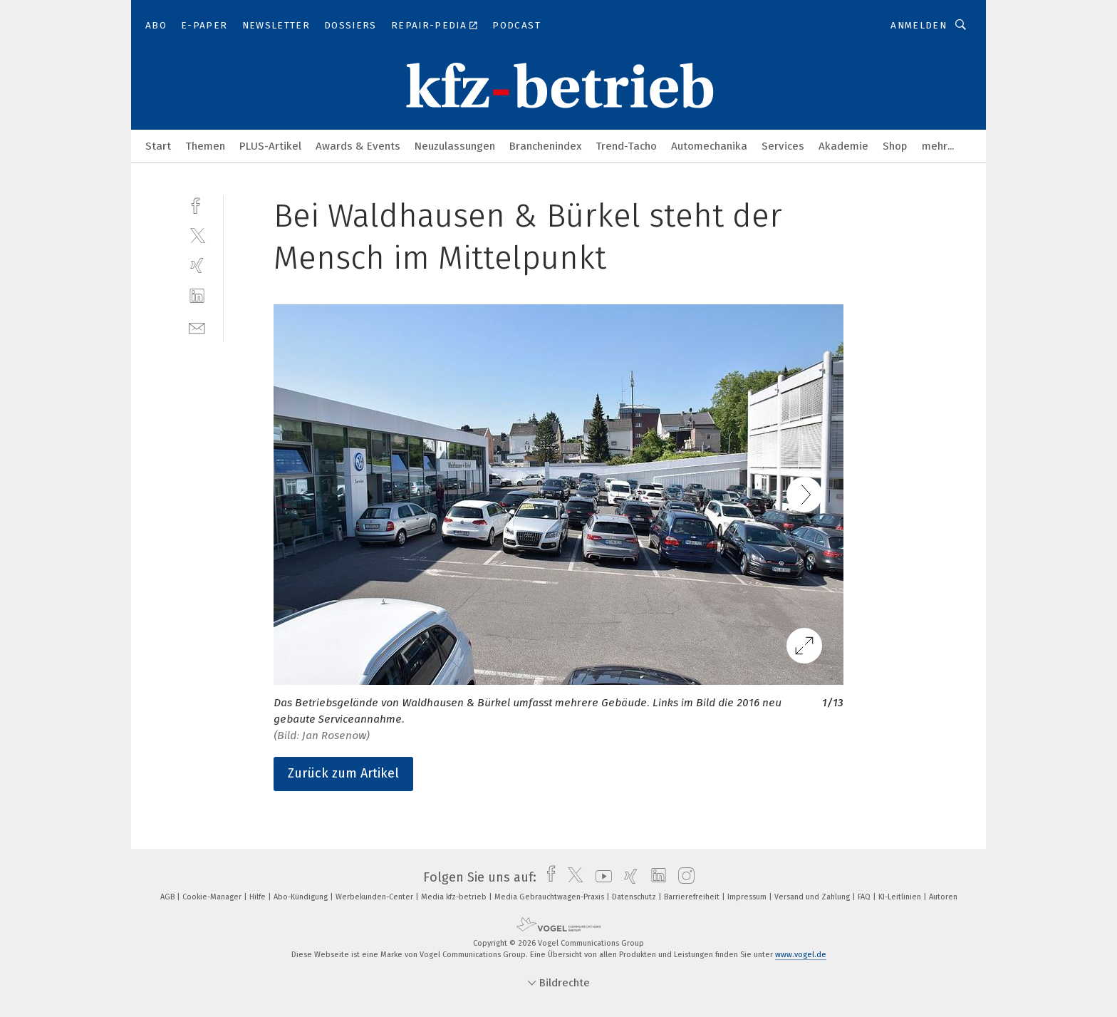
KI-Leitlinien (900, 897)
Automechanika (709, 146)
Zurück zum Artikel (343, 773)
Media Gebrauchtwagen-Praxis (550, 897)
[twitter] (197, 235)
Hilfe (258, 897)
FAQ (865, 897)
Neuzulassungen (455, 146)
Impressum (748, 897)
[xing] (197, 265)
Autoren (943, 897)
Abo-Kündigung (302, 897)
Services (783, 146)
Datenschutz (635, 897)
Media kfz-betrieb (455, 897)
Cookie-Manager (213, 897)
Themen (205, 146)
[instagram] (683, 877)
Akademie (843, 146)
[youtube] (600, 877)
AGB (168, 897)
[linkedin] (197, 296)
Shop (895, 146)
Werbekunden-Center (375, 897)
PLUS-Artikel (270, 146)
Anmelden (918, 25)
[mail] (197, 327)
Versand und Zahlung (813, 897)
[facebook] (197, 204)
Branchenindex (545, 146)
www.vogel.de (800, 954)
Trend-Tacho (626, 146)
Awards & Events (358, 146)
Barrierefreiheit (693, 897)
